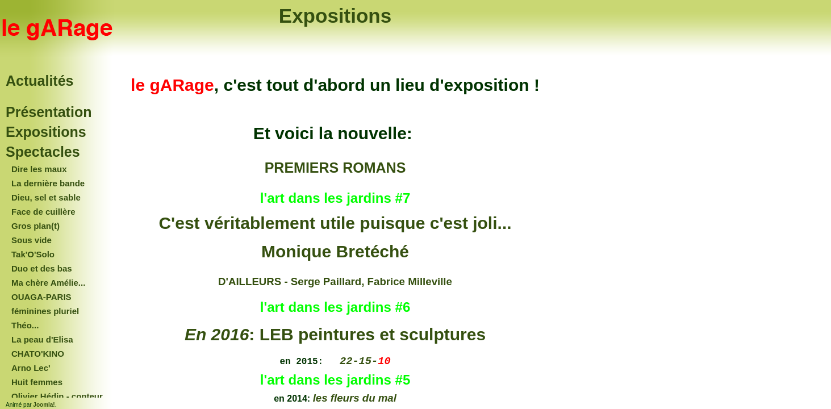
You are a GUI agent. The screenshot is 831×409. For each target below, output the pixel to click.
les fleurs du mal (354, 398)
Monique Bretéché (335, 251)
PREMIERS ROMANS (335, 168)
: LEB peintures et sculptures (335, 334)
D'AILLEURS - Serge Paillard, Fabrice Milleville (335, 281)
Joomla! (44, 405)
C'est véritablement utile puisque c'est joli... (334, 223)
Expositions (335, 16)
